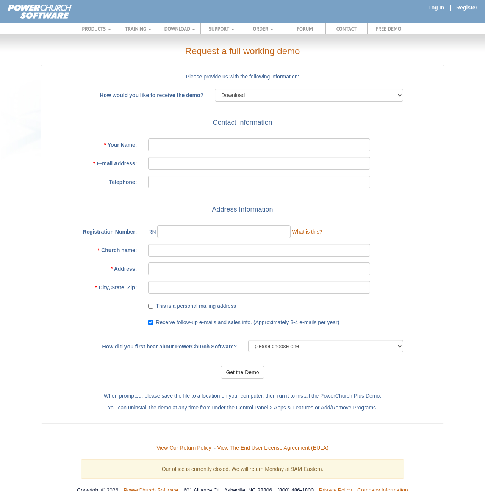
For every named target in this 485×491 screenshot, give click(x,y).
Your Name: (120, 145)
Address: (124, 269)
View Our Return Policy (183, 448)
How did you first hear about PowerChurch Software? (169, 347)
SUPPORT (221, 28)
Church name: (117, 250)
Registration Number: (110, 232)
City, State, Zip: (116, 287)
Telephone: (123, 182)
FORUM (305, 28)
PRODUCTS (96, 28)
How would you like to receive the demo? (151, 95)
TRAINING (138, 28)
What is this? (307, 232)
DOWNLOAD (179, 28)
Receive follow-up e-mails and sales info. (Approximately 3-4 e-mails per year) (247, 322)
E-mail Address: (115, 163)
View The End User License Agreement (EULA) (273, 448)
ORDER (263, 28)
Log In (436, 8)
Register (466, 8)
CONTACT (346, 28)
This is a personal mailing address (196, 306)
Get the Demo (242, 372)
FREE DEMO (388, 28)
